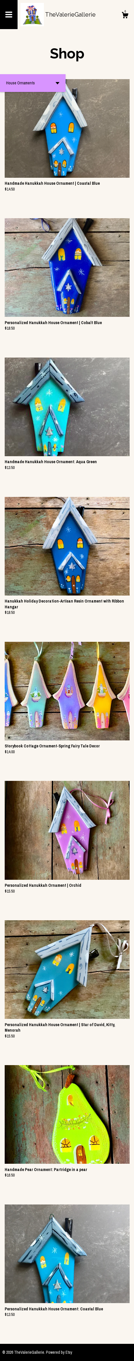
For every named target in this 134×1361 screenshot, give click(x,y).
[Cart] (125, 16)
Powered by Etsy (59, 1352)
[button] (33, 83)
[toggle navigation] (9, 14)
